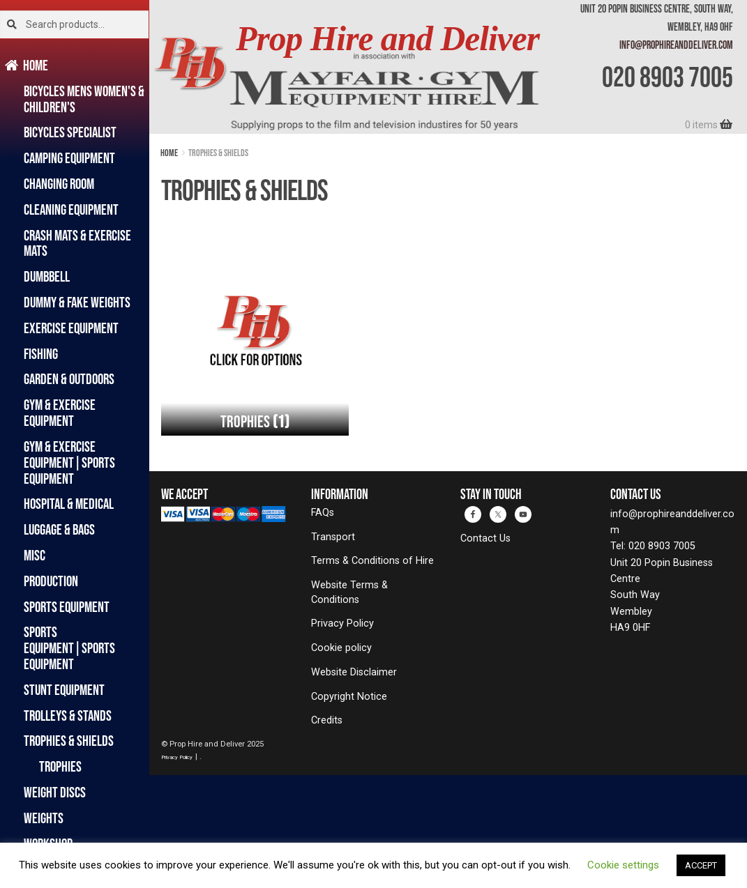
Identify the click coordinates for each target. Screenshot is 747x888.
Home (36, 65)
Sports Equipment (67, 607)
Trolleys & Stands (68, 715)
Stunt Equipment (64, 690)
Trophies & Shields (69, 741)
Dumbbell (47, 276)
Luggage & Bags (59, 529)
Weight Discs (55, 792)
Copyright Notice (349, 697)
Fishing (41, 354)
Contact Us (485, 538)
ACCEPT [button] (701, 865)
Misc (34, 555)
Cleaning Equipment (71, 209)
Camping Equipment (69, 158)
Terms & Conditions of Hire (372, 561)
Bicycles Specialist (70, 132)
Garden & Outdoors (69, 379)
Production (51, 581)
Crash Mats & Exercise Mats (77, 243)
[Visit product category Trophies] (255, 342)
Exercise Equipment (71, 328)
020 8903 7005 (667, 76)
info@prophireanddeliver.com (676, 44)
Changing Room (59, 184)
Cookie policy (341, 648)
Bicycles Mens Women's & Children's (84, 99)
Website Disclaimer (354, 672)
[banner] (448, 67)
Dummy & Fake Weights (77, 302)
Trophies (60, 766)
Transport (333, 537)
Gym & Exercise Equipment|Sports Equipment (69, 462)
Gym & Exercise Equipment (60, 413)
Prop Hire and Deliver (387, 39)
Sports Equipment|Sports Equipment (69, 648)
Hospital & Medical (69, 504)
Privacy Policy (342, 623)
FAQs (322, 513)
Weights (43, 818)
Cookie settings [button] (623, 865)
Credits (326, 720)
